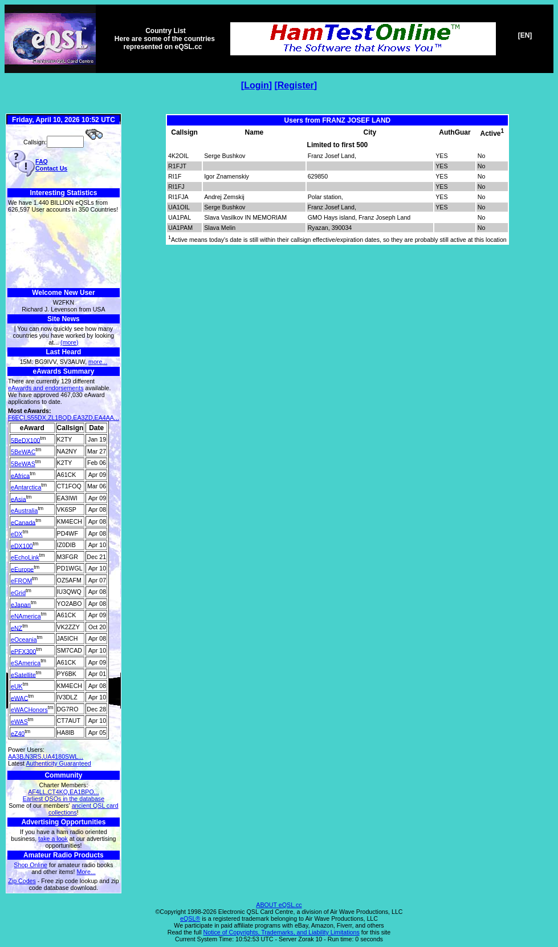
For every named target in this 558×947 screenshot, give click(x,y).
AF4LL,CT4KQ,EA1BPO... (63, 791)
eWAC (19, 697)
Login (256, 85)
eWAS (19, 721)
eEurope (22, 568)
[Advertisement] (63, 250)
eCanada (23, 522)
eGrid (18, 592)
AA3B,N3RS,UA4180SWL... (45, 756)
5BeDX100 (25, 439)
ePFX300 (23, 650)
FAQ (41, 161)
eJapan (21, 604)
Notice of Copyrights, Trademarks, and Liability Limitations (281, 932)
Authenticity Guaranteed (58, 763)
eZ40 (18, 733)
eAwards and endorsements (46, 388)
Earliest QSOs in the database (63, 798)
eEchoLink (25, 557)
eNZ (16, 627)
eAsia (18, 498)
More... (86, 871)
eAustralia (24, 510)
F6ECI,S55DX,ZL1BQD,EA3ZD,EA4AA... (63, 417)
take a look (53, 838)
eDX (17, 534)
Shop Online (30, 864)
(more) (69, 342)
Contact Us (51, 168)
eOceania (24, 639)
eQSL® (190, 918)
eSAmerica (25, 662)
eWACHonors (29, 709)
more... (97, 361)
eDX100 (22, 545)
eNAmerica (26, 616)
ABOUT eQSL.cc (279, 904)
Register (296, 85)
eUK (17, 686)
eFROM (21, 580)
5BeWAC (23, 451)
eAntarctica (26, 487)
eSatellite (23, 674)
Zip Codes (22, 880)
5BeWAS (23, 463)
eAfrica (20, 475)
